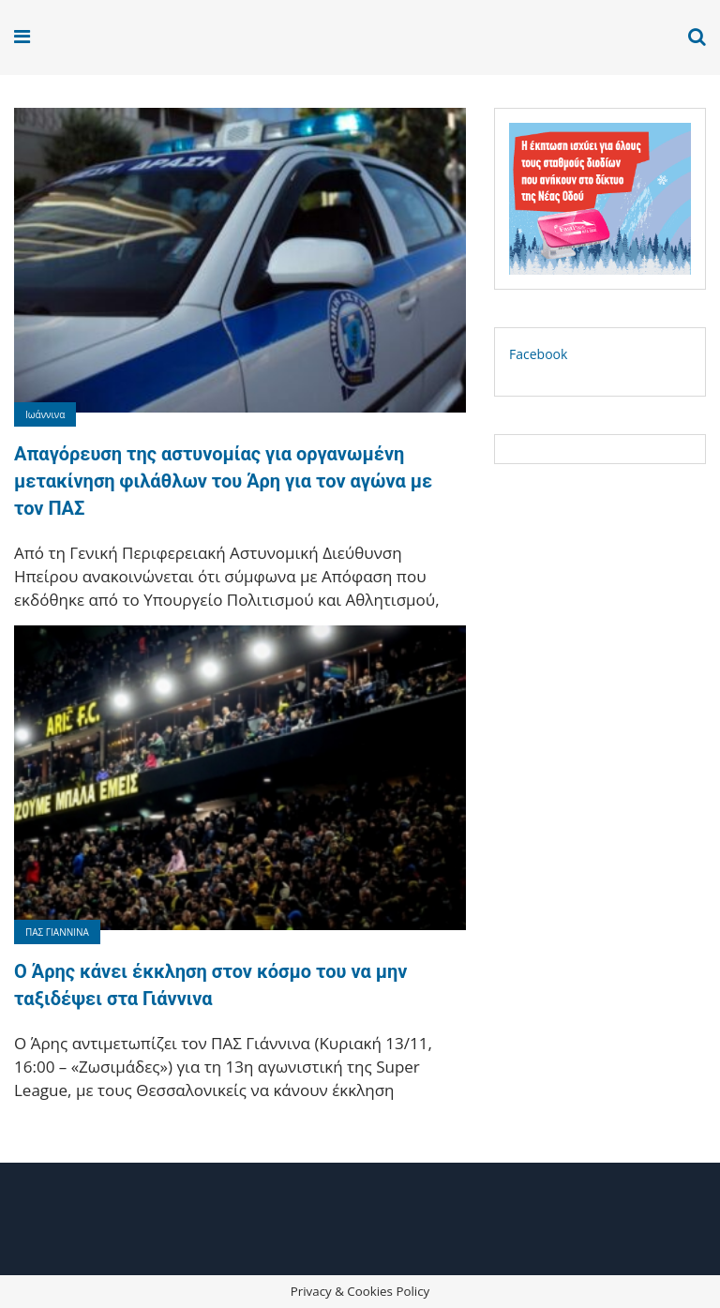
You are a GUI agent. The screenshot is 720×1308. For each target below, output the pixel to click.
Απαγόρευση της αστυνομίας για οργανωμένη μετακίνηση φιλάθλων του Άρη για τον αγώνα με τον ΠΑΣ (223, 481)
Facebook (538, 354)
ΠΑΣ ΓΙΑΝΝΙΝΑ (57, 932)
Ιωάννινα (45, 414)
